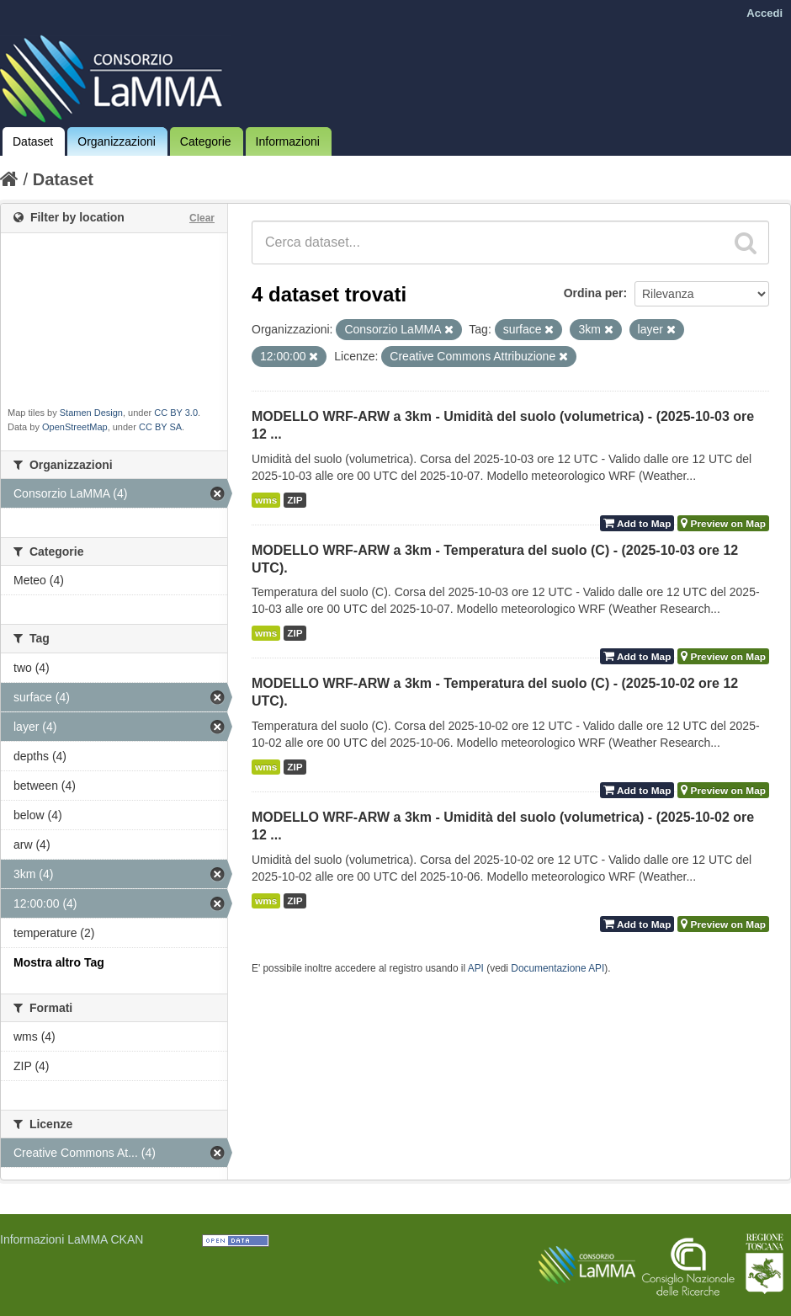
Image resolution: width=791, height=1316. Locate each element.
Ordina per (594, 293)
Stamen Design (91, 413)
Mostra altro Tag (58, 962)
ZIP (294, 500)
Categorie (205, 141)
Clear (202, 218)
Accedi (764, 13)
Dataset (33, 141)
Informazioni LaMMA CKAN (71, 1239)
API (476, 968)
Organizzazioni (116, 141)
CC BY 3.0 (176, 413)
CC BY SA (160, 427)
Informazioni (288, 141)
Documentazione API (557, 968)
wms (266, 500)
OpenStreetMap (75, 427)
